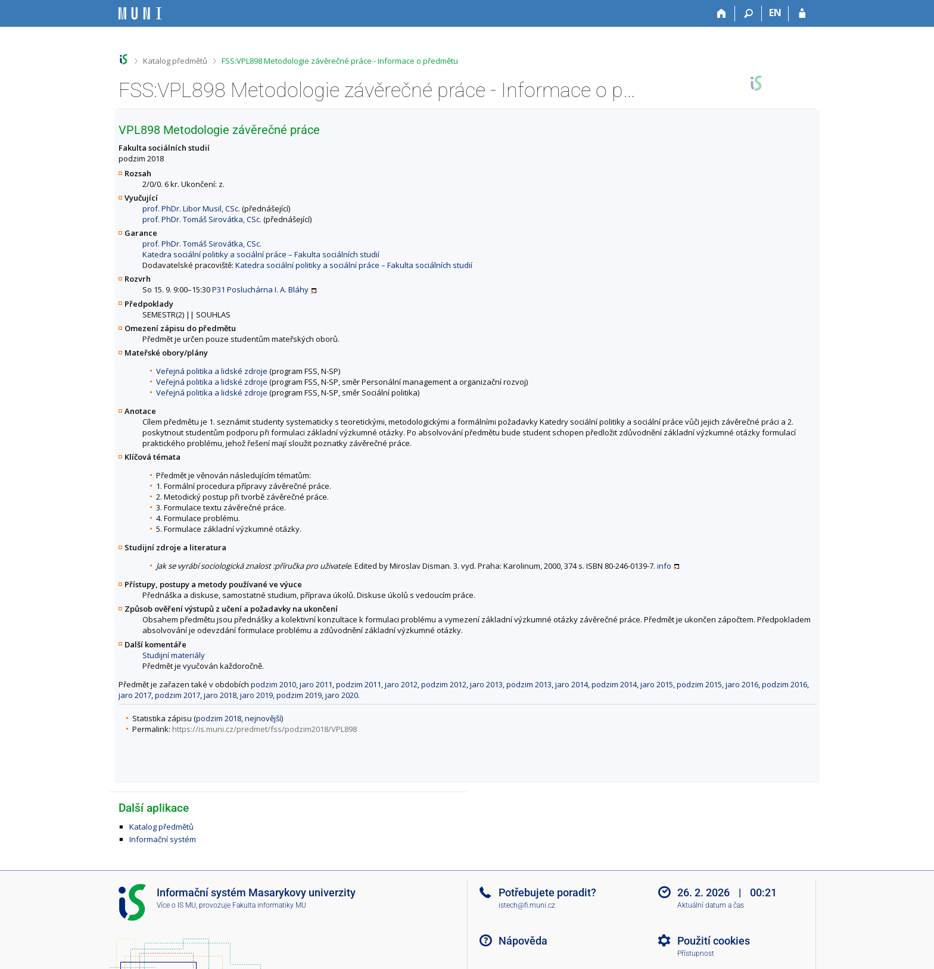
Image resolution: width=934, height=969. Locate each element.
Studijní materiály (173, 655)
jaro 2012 (401, 684)
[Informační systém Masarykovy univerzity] (140, 13)
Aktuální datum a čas (710, 905)
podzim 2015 (699, 684)
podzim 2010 (273, 684)
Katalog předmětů (175, 60)
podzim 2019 (299, 695)
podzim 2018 (218, 718)
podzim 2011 (358, 684)
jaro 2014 (571, 684)
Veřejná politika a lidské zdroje (211, 371)
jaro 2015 (656, 684)
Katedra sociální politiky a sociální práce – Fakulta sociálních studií (260, 254)
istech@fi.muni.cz (527, 905)
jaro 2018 (220, 695)
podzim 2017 (177, 695)
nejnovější (263, 718)
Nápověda (523, 940)
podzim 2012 (443, 684)
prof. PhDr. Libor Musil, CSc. (191, 208)
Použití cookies (713, 940)
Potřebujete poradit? (547, 892)
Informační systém (162, 839)
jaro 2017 (135, 695)
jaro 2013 (486, 684)
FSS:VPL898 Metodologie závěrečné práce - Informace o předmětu (340, 60)
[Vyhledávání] (748, 13)
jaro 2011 (316, 684)
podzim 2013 (529, 684)
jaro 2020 (341, 695)
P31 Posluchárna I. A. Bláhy (260, 289)
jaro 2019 (256, 695)
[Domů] (721, 13)
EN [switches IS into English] (775, 12)
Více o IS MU (176, 905)
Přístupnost (695, 953)
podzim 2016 (784, 684)
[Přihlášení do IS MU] (802, 13)
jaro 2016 (742, 684)
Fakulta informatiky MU (269, 905)
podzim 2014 (614, 684)
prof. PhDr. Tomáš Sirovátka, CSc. (201, 219)
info (664, 565)
